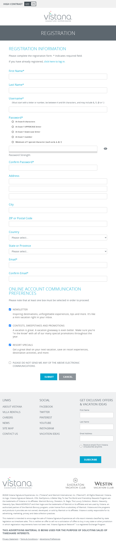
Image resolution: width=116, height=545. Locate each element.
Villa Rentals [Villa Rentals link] (11, 412)
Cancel (68, 376)
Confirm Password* (21, 162)
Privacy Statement (10, 539)
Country (14, 232)
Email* (13, 259)
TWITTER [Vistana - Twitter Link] (45, 412)
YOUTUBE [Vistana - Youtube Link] (45, 423)
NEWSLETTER (20, 309)
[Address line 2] (58, 189)
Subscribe (90, 459)
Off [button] (27, 3)
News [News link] (6, 423)
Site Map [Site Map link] (8, 428)
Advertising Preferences (50, 539)
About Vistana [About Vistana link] (12, 406)
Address (14, 176)
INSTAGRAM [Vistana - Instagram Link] (47, 428)
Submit (49, 376)
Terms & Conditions (29, 539)
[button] (105, 149)
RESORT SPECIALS (23, 345)
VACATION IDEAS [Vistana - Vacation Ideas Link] (50, 433)
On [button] (33, 3)
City (11, 204)
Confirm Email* (18, 273)
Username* (16, 98)
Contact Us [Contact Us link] (10, 433)
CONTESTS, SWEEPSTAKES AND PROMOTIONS (39, 325)
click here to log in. (54, 61)
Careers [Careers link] (8, 417)
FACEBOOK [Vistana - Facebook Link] (46, 406)
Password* (16, 117)
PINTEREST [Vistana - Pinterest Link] (46, 417)
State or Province (20, 246)
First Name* (16, 71)
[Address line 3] (58, 196)
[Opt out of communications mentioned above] (10, 363)
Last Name (84, 421)
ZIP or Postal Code (20, 218)
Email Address (86, 433)
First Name (84, 410)
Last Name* (16, 85)
